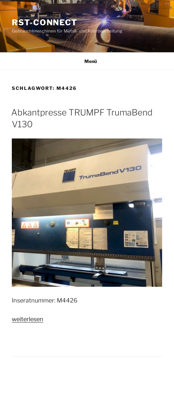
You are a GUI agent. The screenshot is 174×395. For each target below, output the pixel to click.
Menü (87, 61)
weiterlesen (27, 319)
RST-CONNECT (44, 22)
